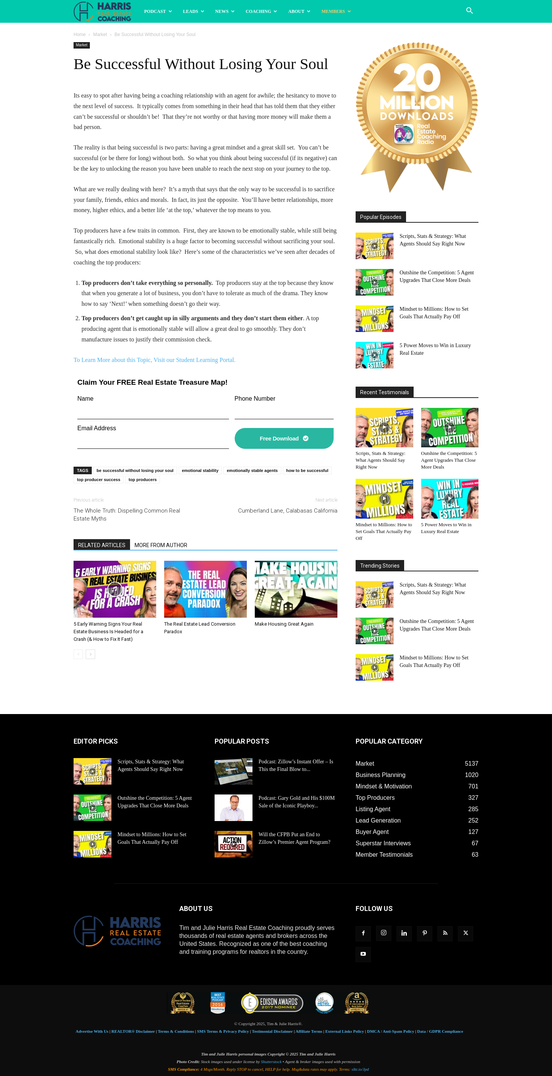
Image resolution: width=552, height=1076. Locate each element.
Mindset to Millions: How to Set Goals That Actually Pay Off (384, 531)
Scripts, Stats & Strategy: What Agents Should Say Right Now (380, 460)
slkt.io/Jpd (360, 1069)
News (225, 11)
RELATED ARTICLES (101, 545)
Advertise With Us (92, 1031)
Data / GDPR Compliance (440, 1031)
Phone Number (255, 398)
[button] (469, 11)
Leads (193, 11)
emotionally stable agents (252, 470)
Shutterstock (271, 1061)
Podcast (158, 11)
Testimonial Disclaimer (272, 1031)
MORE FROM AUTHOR (161, 545)
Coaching (261, 11)
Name (85, 398)
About (299, 11)
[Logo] (106, 11)
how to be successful (307, 470)
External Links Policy (344, 1031)
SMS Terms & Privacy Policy (223, 1031)
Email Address (96, 428)
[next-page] (90, 654)
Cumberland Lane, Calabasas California (287, 510)
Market (100, 34)
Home (80, 34)
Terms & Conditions (176, 1031)
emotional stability (200, 470)
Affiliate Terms (309, 1031)
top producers (143, 479)
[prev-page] (78, 654)
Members (336, 11)
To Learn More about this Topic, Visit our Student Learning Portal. (154, 360)
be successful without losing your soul (135, 470)
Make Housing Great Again (284, 624)
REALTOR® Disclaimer (133, 1031)
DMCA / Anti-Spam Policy (390, 1031)
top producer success (98, 479)
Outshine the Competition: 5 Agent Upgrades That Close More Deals (449, 460)
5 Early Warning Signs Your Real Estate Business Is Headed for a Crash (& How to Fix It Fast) (108, 631)
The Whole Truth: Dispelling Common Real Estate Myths (127, 514)
